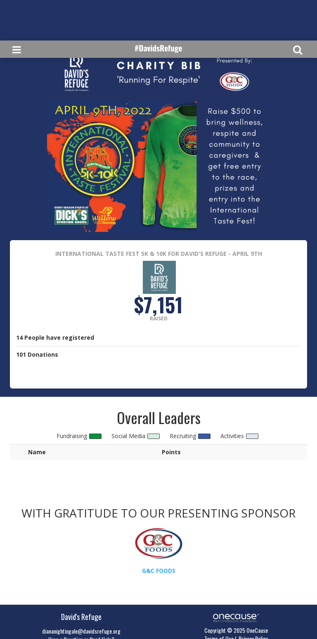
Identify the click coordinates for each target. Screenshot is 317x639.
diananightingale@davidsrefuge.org (81, 631)
